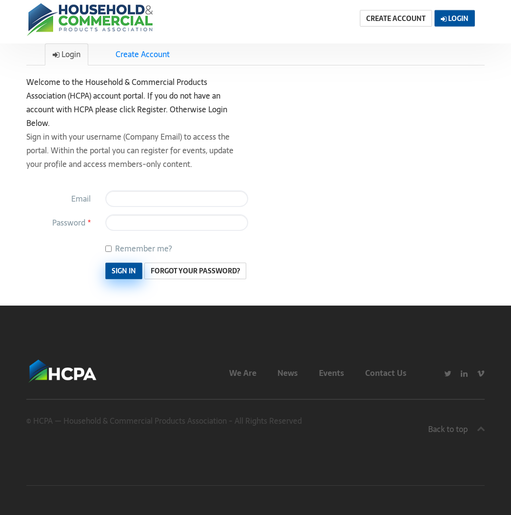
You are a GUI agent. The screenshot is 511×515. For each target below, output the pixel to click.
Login (66, 54)
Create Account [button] (396, 18)
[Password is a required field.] (176, 222)
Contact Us (386, 373)
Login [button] (455, 18)
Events (331, 373)
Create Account (143, 54)
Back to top (448, 429)
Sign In (124, 271)
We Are (242, 373)
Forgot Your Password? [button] (195, 271)
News (287, 373)
